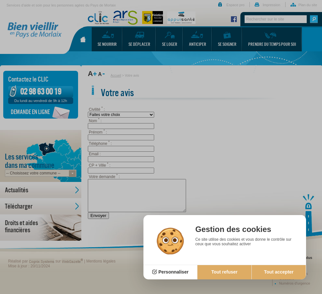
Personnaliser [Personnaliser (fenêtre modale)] (173, 272)
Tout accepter (279, 272)
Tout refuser (224, 272)
